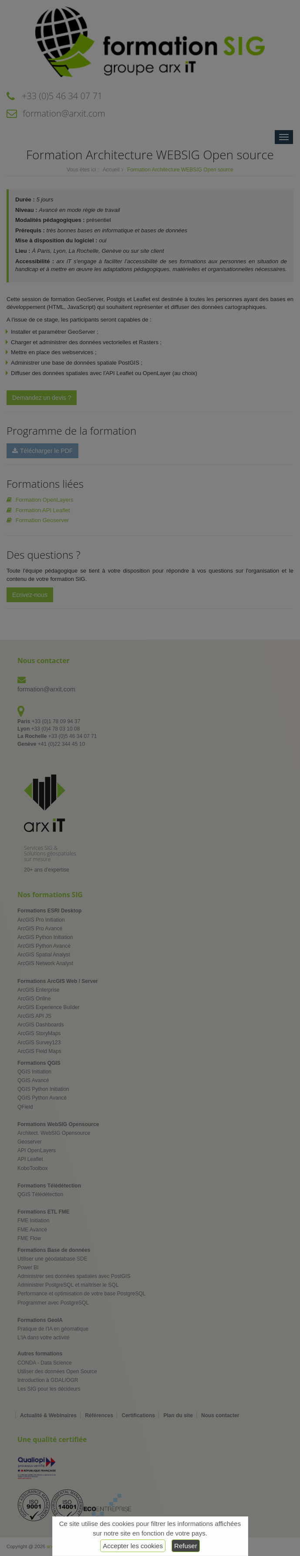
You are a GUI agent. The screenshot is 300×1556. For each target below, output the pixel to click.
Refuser (185, 1545)
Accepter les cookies (133, 1545)
